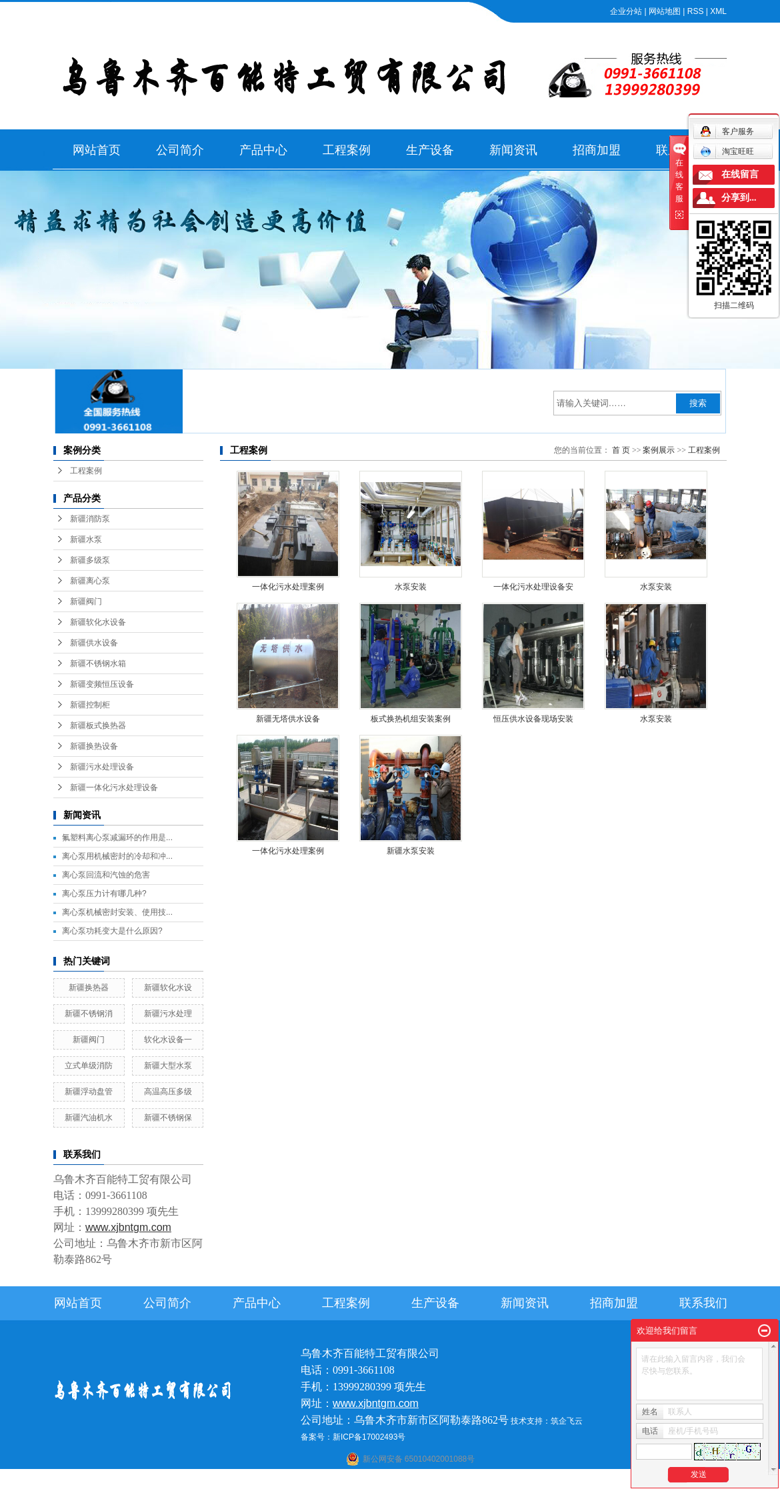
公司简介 (180, 150)
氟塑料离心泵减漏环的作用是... (117, 837)
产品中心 (263, 150)
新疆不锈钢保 (168, 1117)
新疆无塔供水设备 (288, 718)
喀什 (377, 1480)
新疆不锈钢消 (89, 1013)
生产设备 (430, 150)
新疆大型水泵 (168, 1065)
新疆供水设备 (94, 642)
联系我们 (703, 1303)
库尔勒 (425, 1480)
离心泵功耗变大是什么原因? (112, 931)
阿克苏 (399, 1480)
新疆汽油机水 (89, 1117)
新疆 (500, 1480)
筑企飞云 (567, 1421)
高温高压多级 (168, 1091)
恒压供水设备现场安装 (533, 718)
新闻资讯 (513, 150)
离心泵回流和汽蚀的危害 (106, 875)
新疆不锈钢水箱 (98, 663)
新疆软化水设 (168, 987)
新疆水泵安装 (411, 851)
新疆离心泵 (90, 580)
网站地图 (665, 11)
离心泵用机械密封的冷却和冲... (117, 856)
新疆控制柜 (90, 704)
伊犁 (519, 1480)
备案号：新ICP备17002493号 (353, 1437)
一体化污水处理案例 (288, 586)
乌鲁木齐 (474, 1480)
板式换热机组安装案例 (411, 718)
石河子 (355, 1480)
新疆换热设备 (94, 746)
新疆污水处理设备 (102, 767)
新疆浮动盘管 (89, 1091)
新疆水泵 (86, 539)
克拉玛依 (563, 1480)
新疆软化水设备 (98, 622)
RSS (695, 11)
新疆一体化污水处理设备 (114, 787)
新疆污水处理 (168, 1013)
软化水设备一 (168, 1039)
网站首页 (97, 150)
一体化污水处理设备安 (533, 586)
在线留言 (740, 174)
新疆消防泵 (90, 518)
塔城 (537, 1480)
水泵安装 (411, 586)
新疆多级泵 (90, 560)
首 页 (621, 450)
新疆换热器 (89, 987)
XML (718, 11)
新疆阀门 (86, 601)
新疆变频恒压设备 (102, 684)
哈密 (448, 1480)
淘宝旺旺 (727, 151)
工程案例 (347, 150)
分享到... (739, 198)
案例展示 (659, 450)
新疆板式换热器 (98, 725)
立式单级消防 (89, 1065)
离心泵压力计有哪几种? (104, 893)
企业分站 (626, 11)
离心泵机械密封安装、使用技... (117, 912)
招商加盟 (597, 150)
